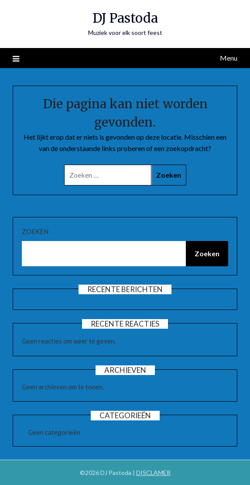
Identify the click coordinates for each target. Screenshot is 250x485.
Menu (228, 58)
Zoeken (35, 231)
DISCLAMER (153, 472)
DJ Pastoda (125, 18)
